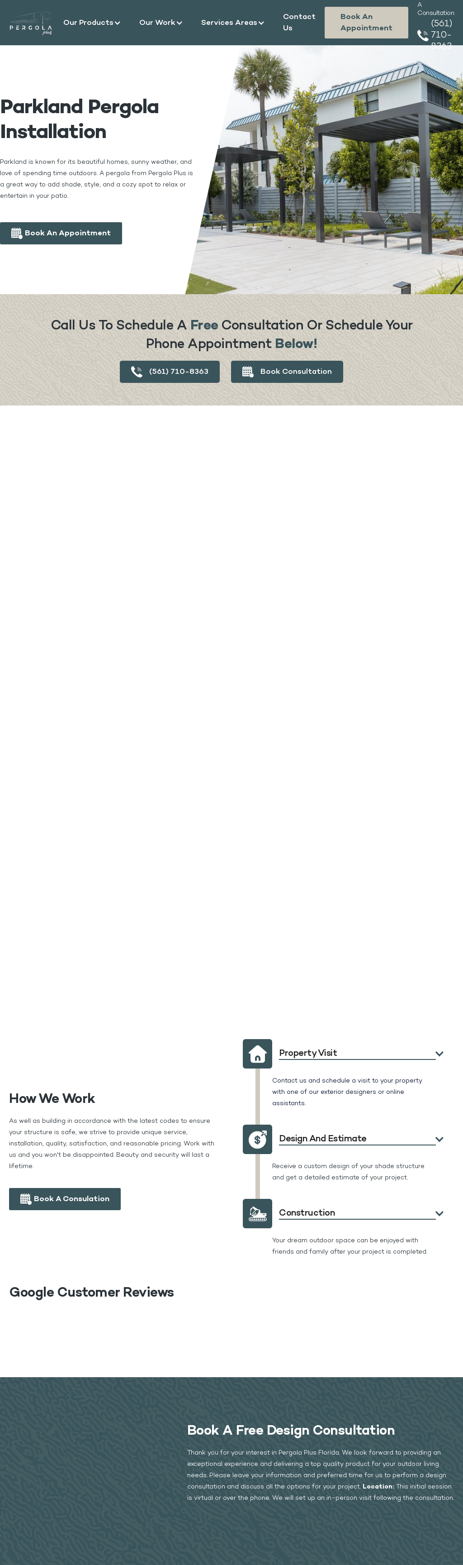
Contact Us (299, 22)
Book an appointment (366, 22)
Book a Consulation (71, 1199)
